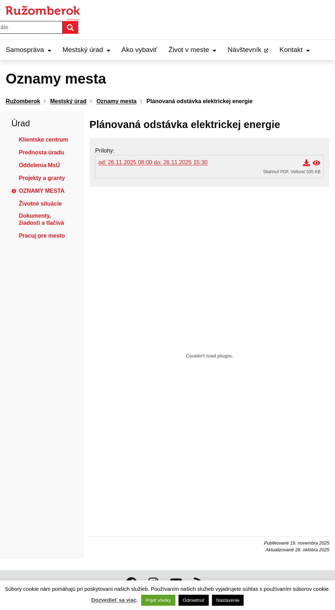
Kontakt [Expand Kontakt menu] (295, 49)
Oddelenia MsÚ (39, 165)
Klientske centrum (43, 140)
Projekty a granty (42, 178)
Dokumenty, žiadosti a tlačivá (41, 219)
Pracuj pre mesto (42, 236)
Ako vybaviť (139, 49)
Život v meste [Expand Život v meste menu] (192, 49)
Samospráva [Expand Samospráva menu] (28, 49)
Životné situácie (40, 204)
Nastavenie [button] (227, 600)
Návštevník (244, 49)
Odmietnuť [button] (193, 600)
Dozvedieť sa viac (114, 600)
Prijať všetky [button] (158, 600)
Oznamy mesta (41, 191)
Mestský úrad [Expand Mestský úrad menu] (86, 49)
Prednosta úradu (41, 152)
